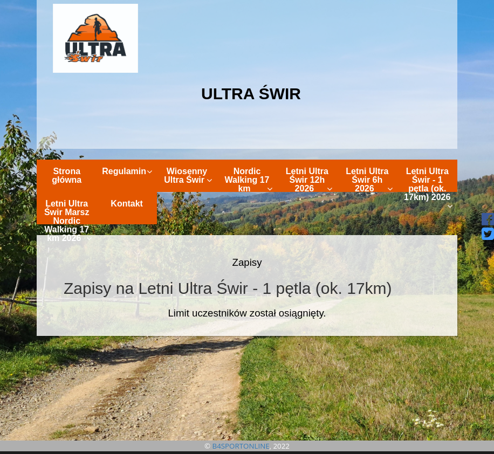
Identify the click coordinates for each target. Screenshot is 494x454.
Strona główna (66, 175)
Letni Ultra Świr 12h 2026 (309, 179)
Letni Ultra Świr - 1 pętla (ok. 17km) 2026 (428, 179)
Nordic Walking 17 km (248, 179)
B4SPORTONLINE (241, 446)
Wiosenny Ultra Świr (188, 175)
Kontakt (127, 203)
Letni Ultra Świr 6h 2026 (369, 179)
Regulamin (127, 171)
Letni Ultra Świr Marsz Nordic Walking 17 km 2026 (68, 211)
